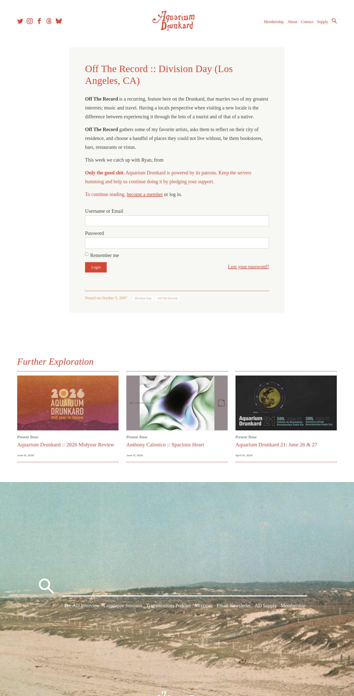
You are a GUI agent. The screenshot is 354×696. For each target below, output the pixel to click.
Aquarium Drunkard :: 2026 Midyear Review (65, 445)
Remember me (104, 255)
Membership (274, 22)
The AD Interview (82, 605)
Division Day (143, 298)
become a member (145, 194)
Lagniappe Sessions (122, 605)
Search (334, 20)
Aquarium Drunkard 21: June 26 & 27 (276, 445)
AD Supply (266, 605)
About (292, 22)
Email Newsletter (234, 605)
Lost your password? (248, 266)
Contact (307, 22)
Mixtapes (203, 605)
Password (94, 233)
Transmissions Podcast (168, 605)
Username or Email (104, 211)
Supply (322, 22)
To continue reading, (106, 194)
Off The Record (167, 298)
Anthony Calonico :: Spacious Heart (165, 445)
